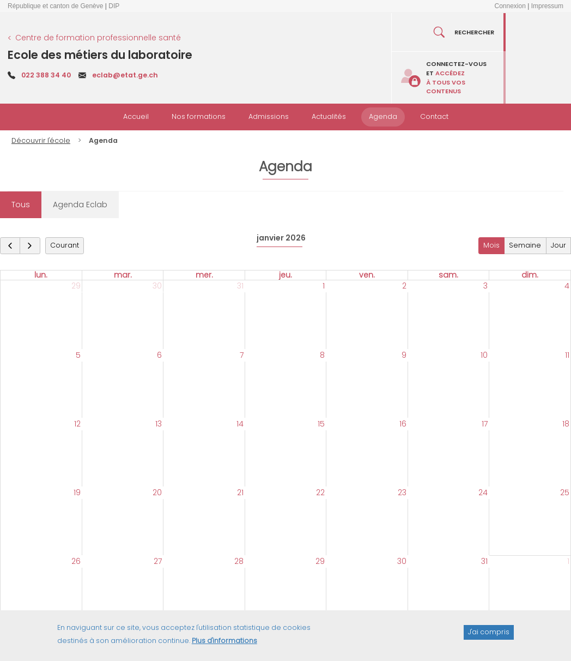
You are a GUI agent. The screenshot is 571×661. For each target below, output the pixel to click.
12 (77, 423)
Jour (558, 245)
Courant (64, 245)
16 (402, 423)
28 (239, 561)
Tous (20, 204)
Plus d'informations (224, 645)
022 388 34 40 (46, 75)
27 (158, 561)
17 (485, 423)
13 (158, 423)
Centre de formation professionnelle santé (98, 37)
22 (320, 492)
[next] (30, 245)
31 (240, 285)
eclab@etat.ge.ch (125, 75)
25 (564, 492)
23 (402, 492)
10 (484, 355)
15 (321, 423)
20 (157, 492)
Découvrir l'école (40, 140)
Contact (434, 116)
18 (565, 423)
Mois (491, 245)
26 (76, 561)
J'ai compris (488, 636)
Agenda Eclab (80, 204)
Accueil (136, 116)
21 (240, 492)
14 (240, 423)
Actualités (329, 116)
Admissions (268, 116)
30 (157, 285)
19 (77, 492)
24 (483, 492)
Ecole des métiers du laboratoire (100, 55)
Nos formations (199, 116)
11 (567, 355)
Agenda (383, 116)
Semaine (525, 245)
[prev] (10, 245)
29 (76, 285)
